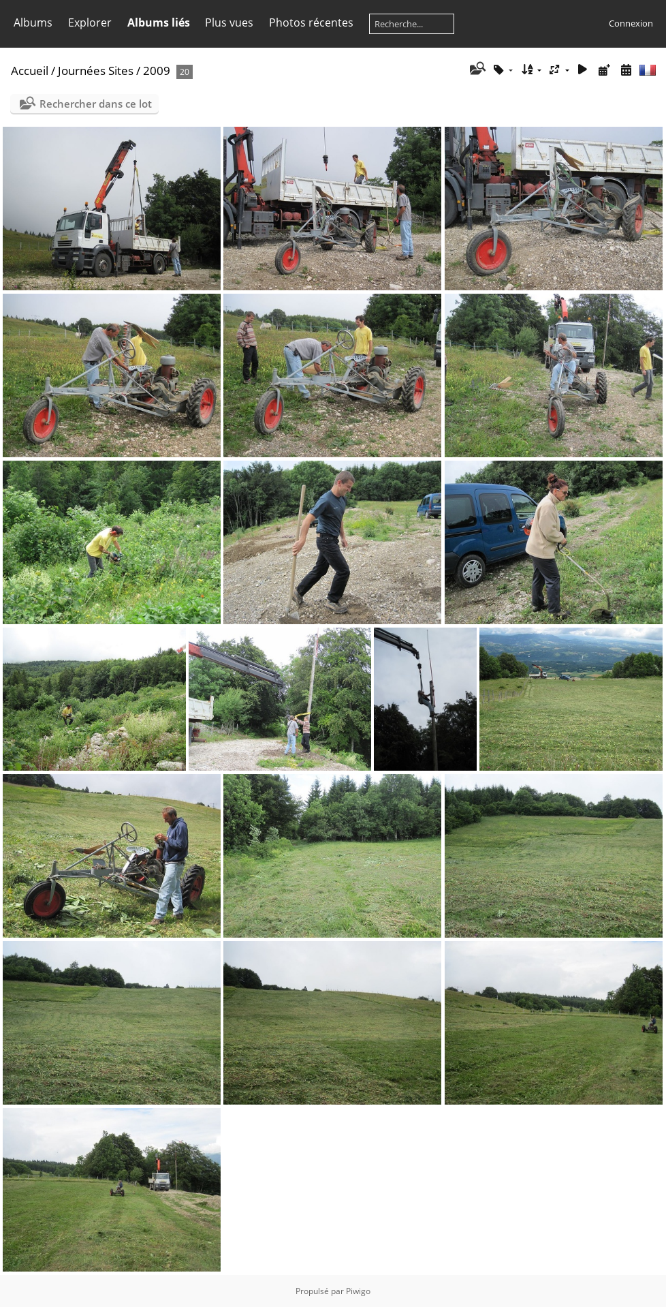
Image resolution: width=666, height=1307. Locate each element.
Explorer (90, 22)
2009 (156, 70)
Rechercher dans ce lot (95, 103)
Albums (33, 22)
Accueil (29, 70)
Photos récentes (311, 22)
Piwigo (358, 1291)
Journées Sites (95, 70)
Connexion (631, 23)
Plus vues (229, 22)
